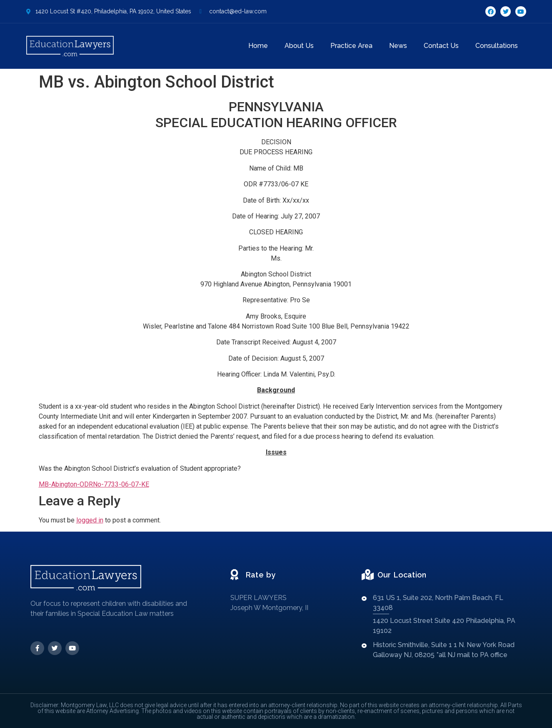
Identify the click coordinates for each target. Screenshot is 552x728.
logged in (89, 520)
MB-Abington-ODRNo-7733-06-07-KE (94, 484)
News (398, 46)
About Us (299, 46)
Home (258, 46)
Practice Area (351, 46)
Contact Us (441, 46)
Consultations (496, 46)
